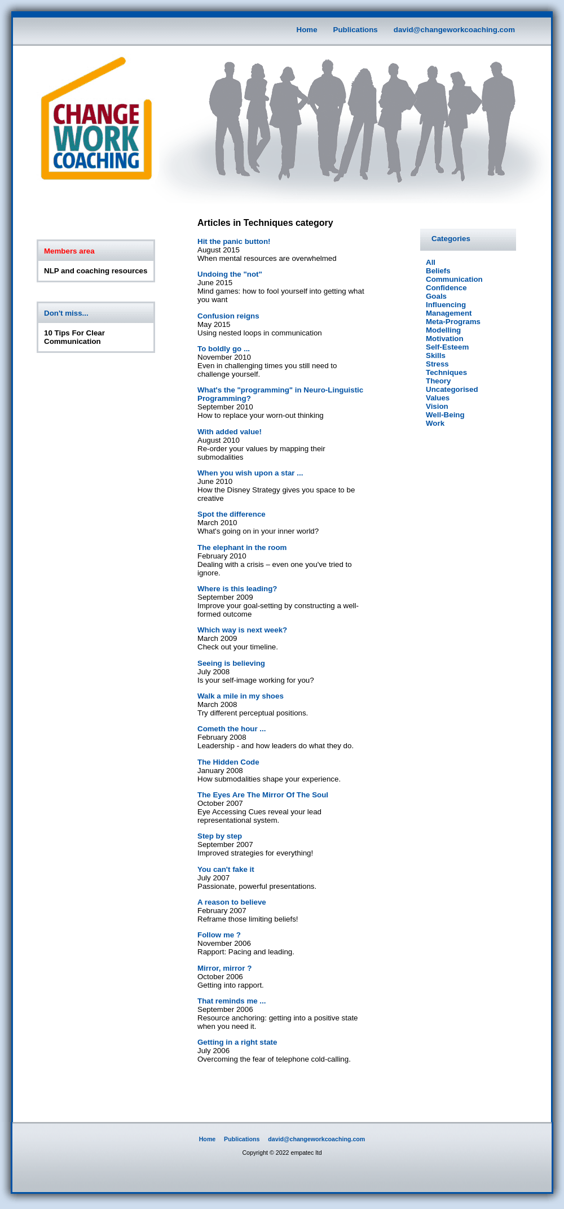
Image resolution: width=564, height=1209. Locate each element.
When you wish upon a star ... (250, 473)
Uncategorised (452, 389)
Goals (436, 296)
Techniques (446, 372)
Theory (438, 381)
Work (435, 423)
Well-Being (445, 415)
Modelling (443, 330)
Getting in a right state (237, 1042)
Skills (436, 355)
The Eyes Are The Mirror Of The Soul (262, 795)
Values (438, 398)
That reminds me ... (231, 1001)
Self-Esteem (447, 347)
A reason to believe (231, 902)
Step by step (219, 836)
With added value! (229, 431)
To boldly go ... (223, 348)
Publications (355, 29)
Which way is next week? (242, 630)
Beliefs (438, 271)
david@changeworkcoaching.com (454, 29)
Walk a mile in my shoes (240, 696)
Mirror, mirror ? (224, 968)
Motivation (445, 338)
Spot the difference (231, 514)
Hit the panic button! (234, 241)
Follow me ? (219, 935)
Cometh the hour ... (231, 728)
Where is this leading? (237, 588)
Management (449, 313)
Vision (437, 406)
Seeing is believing (231, 663)
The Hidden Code (228, 762)
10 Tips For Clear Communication (74, 337)
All (430, 262)
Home (307, 29)
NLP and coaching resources (95, 271)
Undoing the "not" (229, 274)
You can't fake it (225, 869)
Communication (454, 279)
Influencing (446, 304)
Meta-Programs (453, 321)
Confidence (446, 287)
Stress (437, 364)
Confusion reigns (228, 316)
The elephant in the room (242, 547)
